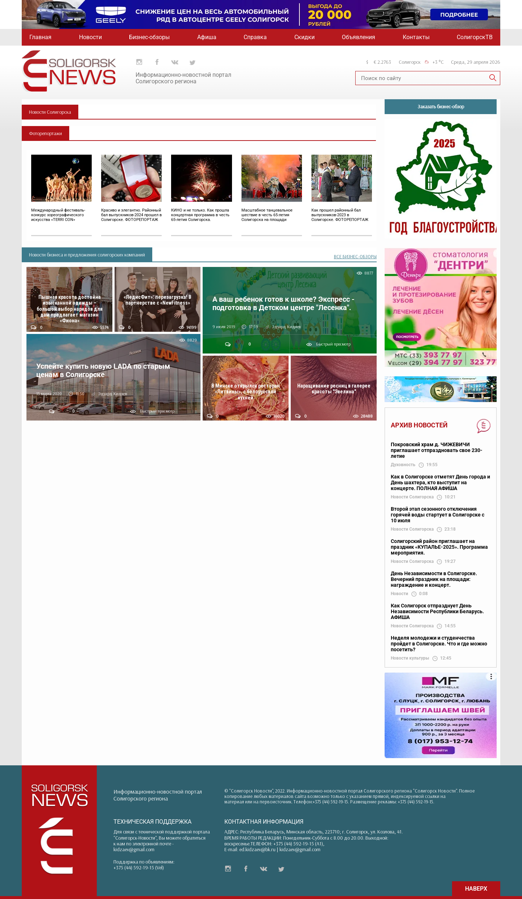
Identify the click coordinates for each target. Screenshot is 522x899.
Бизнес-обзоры (149, 37)
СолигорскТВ (475, 37)
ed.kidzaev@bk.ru (257, 849)
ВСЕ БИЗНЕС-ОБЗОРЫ (355, 256)
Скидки (304, 37)
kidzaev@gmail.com (133, 849)
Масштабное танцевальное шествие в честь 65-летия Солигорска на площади (267, 215)
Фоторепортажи (45, 133)
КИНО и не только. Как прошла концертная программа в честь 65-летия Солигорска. (200, 215)
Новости (90, 37)
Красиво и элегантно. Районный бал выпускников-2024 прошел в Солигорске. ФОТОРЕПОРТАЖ (131, 215)
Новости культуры (410, 658)
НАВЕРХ (476, 888)
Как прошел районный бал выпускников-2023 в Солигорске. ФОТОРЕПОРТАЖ (339, 215)
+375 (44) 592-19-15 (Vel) (138, 867)
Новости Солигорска (50, 112)
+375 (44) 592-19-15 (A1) (298, 843)
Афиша (206, 37)
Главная (40, 37)
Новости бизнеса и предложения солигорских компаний (87, 254)
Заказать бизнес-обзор (441, 106)
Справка (255, 37)
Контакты (416, 37)
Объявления (358, 37)
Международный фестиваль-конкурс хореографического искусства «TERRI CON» (58, 215)
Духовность (403, 465)
